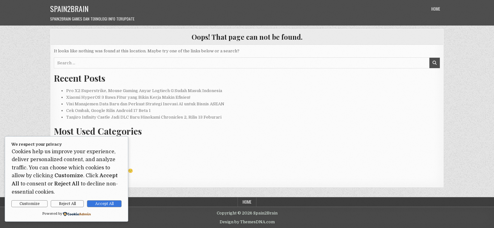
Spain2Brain (69, 8)
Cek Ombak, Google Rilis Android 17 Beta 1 (108, 110)
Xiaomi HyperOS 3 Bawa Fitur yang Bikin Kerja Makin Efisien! (128, 97)
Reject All (67, 204)
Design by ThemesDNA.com (247, 222)
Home (435, 9)
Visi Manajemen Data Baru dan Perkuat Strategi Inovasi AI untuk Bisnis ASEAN (145, 104)
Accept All (104, 204)
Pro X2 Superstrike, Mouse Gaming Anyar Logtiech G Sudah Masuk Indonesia (144, 90)
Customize (30, 204)
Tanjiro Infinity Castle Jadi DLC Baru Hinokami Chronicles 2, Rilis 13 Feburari (143, 117)
